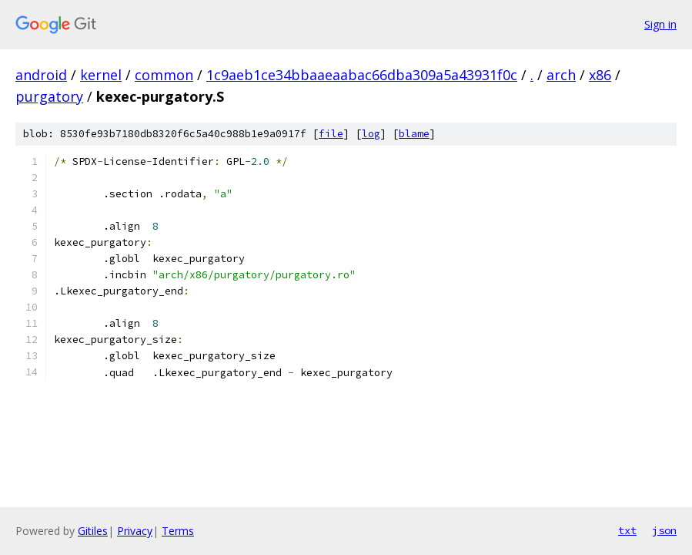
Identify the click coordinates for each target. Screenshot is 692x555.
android (41, 75)
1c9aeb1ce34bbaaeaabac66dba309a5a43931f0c (361, 75)
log (371, 133)
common (164, 75)
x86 (600, 75)
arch (561, 75)
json (664, 530)
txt (627, 530)
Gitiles (93, 530)
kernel (101, 75)
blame (414, 133)
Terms (178, 530)
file (331, 133)
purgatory (49, 96)
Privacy (134, 530)
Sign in (660, 24)
